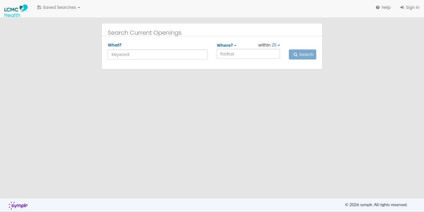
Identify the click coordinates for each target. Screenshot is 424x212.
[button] (58, 7)
